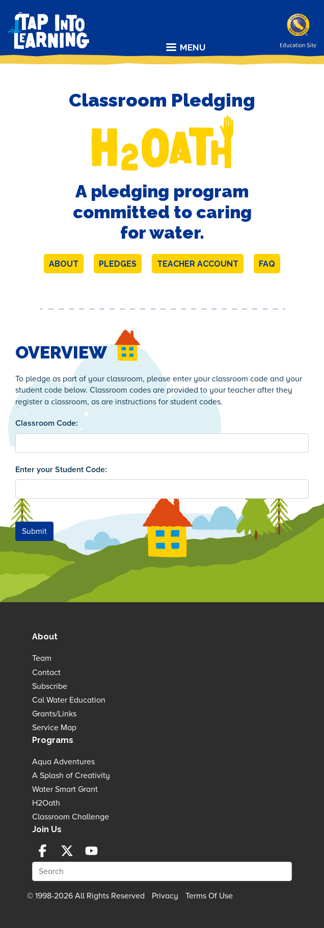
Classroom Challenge (70, 817)
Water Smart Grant (65, 789)
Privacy (165, 896)
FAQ (267, 264)
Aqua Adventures (63, 762)
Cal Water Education (68, 700)
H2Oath (46, 803)
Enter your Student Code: (61, 470)
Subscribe (49, 686)
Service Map (54, 728)
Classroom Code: (46, 423)
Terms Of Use (209, 896)
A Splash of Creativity (71, 775)
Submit (34, 531)
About (63, 264)
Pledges (118, 264)
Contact (46, 672)
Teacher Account (197, 264)
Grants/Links (54, 714)
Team (41, 658)
